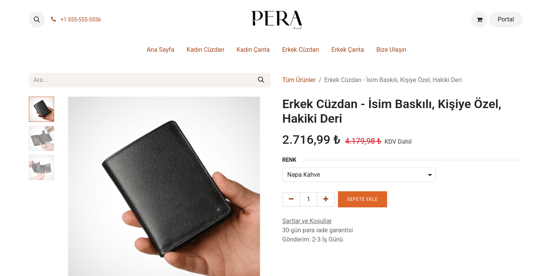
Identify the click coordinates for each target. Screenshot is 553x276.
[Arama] (261, 80)
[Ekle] (326, 199)
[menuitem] (160, 51)
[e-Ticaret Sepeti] (479, 20)
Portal (506, 19)
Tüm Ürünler (299, 80)
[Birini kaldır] (291, 199)
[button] (37, 20)
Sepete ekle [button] (362, 199)
